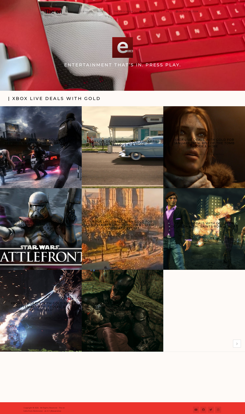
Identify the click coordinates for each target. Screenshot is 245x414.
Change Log (68, 411)
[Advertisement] (124, 377)
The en (53, 11)
